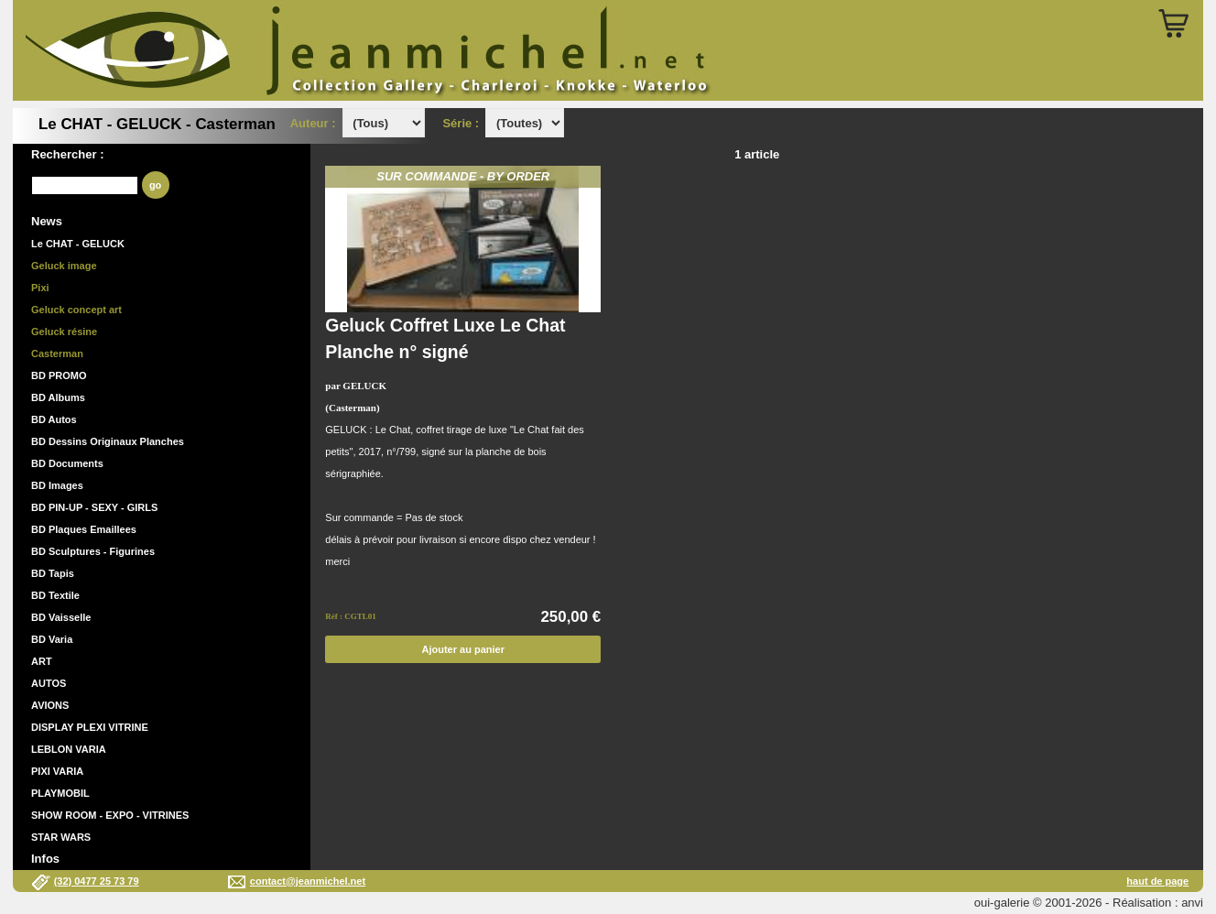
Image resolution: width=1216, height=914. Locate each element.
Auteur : (314, 123)
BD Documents (67, 463)
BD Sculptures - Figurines (93, 551)
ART (41, 661)
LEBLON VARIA (68, 749)
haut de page (1157, 881)
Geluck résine (64, 331)
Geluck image (64, 265)
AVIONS (50, 705)
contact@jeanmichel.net (307, 881)
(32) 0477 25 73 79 (96, 881)
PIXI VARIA (57, 771)
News (46, 221)
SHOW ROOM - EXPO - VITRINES (110, 815)
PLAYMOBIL (60, 793)
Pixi (40, 287)
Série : (463, 123)
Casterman (57, 353)
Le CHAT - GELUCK (78, 243)
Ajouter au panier (463, 649)
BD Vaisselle (61, 617)
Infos (45, 858)
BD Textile (55, 595)
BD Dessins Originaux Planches (107, 441)
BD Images (57, 485)
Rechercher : (67, 154)
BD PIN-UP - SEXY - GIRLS (94, 507)
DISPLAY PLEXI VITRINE (89, 727)
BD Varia (51, 639)
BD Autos (54, 419)
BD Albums (58, 397)
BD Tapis (52, 573)
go (155, 185)
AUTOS (48, 683)
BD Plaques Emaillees (83, 529)
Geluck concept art (76, 309)
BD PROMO (59, 375)
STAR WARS (61, 837)
